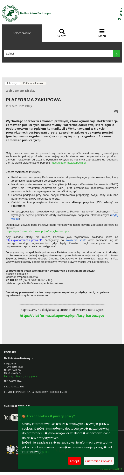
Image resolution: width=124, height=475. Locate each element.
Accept (74, 461)
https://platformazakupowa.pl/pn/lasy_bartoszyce (37, 231)
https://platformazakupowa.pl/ (68, 162)
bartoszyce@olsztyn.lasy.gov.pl (20, 375)
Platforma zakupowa (33, 83)
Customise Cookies (98, 461)
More (45, 452)
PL (120, 18)
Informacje (12, 83)
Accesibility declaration (111, 469)
